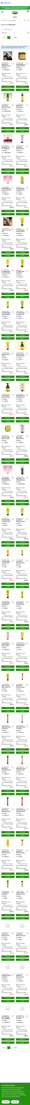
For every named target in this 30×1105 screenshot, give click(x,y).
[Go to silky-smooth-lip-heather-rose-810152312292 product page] (8, 775)
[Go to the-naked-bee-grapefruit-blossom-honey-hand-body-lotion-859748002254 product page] (22, 526)
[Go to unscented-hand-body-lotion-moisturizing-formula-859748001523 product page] (22, 651)
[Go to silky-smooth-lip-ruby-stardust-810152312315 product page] (22, 816)
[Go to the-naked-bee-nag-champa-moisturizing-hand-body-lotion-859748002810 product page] (8, 609)
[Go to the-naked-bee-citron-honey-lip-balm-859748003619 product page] (22, 899)
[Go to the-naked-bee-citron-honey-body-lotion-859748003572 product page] (8, 692)
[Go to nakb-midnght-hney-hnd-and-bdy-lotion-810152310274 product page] (8, 1023)
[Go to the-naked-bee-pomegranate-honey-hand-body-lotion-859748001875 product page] (22, 609)
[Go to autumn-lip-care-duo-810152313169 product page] (8, 236)
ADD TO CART (8, 86)
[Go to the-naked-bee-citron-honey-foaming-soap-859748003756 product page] (22, 361)
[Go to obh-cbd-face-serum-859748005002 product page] (8, 112)
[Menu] (2, 12)
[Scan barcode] (28, 20)
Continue (5, 1102)
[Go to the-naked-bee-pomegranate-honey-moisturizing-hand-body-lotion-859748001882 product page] (8, 361)
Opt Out (15, 1102)
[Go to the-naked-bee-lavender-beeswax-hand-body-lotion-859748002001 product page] (22, 568)
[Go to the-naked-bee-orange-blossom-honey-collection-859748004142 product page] (22, 195)
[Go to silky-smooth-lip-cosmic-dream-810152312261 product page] (22, 733)
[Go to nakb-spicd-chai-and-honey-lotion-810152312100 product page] (22, 154)
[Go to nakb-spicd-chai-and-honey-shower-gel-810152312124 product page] (22, 443)
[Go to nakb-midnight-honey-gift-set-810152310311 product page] (8, 71)
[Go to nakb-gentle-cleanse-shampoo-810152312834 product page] (22, 402)
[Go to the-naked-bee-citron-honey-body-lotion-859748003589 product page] (22, 236)
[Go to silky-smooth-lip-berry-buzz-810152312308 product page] (22, 692)
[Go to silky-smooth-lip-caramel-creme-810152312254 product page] (8, 733)
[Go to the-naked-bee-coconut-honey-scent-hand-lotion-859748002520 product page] (8, 526)
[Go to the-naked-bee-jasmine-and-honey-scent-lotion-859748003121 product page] (8, 568)
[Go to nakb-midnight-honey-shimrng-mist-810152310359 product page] (22, 485)
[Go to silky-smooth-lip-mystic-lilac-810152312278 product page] (22, 775)
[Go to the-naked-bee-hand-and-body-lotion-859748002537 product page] (8, 278)
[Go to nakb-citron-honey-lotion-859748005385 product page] (22, 112)
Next (16, 37)
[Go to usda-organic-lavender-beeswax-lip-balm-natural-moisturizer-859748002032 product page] (8, 899)
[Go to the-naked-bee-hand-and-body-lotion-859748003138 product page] (8, 319)
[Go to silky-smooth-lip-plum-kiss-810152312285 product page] (8, 816)
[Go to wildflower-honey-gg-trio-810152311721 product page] (22, 982)
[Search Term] (13, 20)
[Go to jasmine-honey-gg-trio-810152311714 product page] (8, 940)
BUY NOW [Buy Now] (8, 89)
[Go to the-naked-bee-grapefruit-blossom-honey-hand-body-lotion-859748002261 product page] (22, 278)
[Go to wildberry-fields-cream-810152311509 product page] (8, 154)
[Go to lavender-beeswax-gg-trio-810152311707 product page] (22, 940)
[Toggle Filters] (28, 33)
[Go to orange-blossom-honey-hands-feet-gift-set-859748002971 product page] (22, 71)
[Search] (25, 20)
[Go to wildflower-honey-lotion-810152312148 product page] (8, 651)
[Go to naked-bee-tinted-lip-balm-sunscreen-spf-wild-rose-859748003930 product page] (8, 858)
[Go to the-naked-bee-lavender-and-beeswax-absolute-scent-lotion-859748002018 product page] (22, 319)
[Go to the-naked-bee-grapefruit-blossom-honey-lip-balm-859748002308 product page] (22, 858)
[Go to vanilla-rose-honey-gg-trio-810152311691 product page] (8, 982)
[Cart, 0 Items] (27, 12)
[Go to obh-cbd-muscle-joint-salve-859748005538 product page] (8, 443)
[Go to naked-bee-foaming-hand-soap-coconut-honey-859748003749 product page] (8, 402)
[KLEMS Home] (15, 13)
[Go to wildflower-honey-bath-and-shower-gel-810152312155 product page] (8, 485)
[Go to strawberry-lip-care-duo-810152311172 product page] (22, 1023)
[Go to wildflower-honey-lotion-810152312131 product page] (8, 195)
